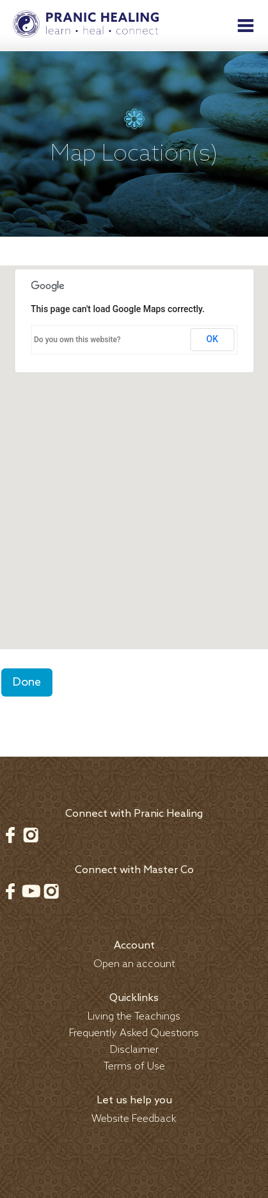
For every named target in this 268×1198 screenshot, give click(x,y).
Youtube (30, 891)
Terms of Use (134, 1066)
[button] (134, 445)
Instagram (30, 834)
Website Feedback (134, 1119)
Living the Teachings (134, 1017)
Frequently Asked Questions (134, 1033)
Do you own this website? (77, 339)
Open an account (134, 964)
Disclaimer (134, 1050)
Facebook (10, 834)
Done (27, 682)
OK (213, 339)
